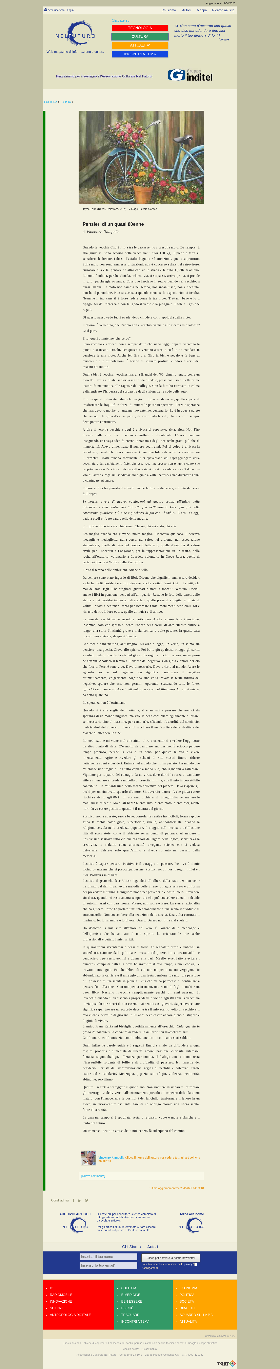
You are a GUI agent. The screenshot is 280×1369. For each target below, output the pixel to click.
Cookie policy (131, 1349)
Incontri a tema (135, 1322)
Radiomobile (61, 1295)
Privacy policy (149, 1349)
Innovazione (61, 1302)
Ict (52, 1288)
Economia (188, 1288)
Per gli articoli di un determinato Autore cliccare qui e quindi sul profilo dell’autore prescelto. (126, 1229)
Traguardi (130, 1315)
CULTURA (50, 102)
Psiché (127, 1308)
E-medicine (130, 1295)
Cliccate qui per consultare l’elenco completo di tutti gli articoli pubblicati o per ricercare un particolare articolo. (126, 1218)
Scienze (57, 1308)
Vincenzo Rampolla (111, 1157)
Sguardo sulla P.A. (197, 1315)
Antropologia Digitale (70, 1315)
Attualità (188, 1322)
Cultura (66, 102)
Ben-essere (131, 1302)
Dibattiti (187, 1308)
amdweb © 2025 (226, 1336)
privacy (188, 1264)
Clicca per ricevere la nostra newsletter (170, 1258)
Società (187, 1302)
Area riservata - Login (63, 10)
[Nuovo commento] (93, 1176)
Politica (187, 1295)
